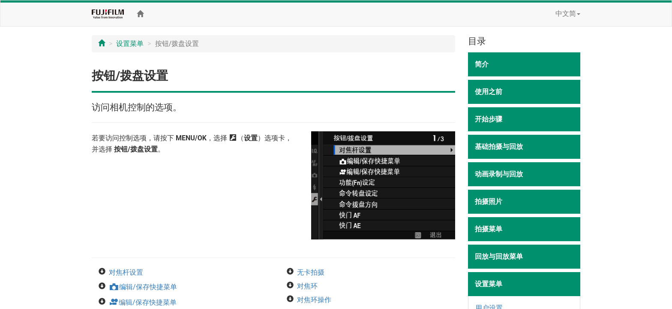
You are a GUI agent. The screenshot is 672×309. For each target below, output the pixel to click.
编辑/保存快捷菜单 (143, 287)
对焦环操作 (314, 300)
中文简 (567, 13)
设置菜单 (130, 43)
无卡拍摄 (310, 272)
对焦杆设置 (126, 272)
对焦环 (307, 286)
